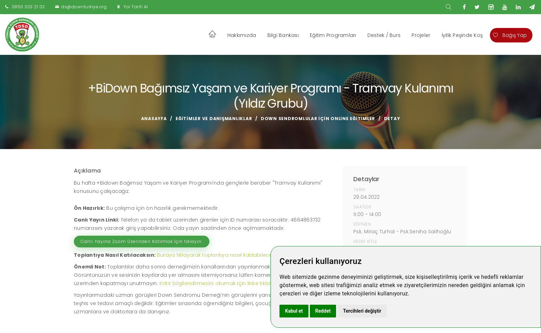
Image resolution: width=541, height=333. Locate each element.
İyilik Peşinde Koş (462, 35)
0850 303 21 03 (28, 7)
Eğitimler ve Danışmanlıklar (214, 118)
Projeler (421, 35)
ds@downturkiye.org (84, 7)
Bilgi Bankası (283, 35)
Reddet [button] (323, 311)
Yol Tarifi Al (136, 7)
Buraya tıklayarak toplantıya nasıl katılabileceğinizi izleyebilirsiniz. (239, 255)
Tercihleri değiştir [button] (362, 311)
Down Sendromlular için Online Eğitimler (318, 118)
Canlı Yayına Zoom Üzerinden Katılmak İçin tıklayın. (142, 241)
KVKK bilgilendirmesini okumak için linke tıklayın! (218, 283)
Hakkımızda (241, 35)
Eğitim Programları (333, 35)
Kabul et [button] (294, 311)
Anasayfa (154, 118)
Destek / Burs (384, 35)
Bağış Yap (510, 35)
